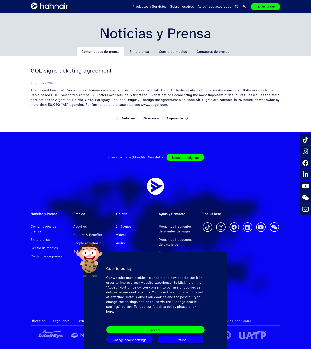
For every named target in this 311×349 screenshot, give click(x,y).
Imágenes (123, 227)
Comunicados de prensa (100, 52)
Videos (121, 235)
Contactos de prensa (213, 52)
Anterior (128, 118)
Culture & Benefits (87, 235)
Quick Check (265, 7)
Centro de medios (173, 52)
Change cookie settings (129, 340)
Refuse (181, 340)
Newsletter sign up (185, 158)
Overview (151, 118)
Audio (120, 243)
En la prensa (139, 52)
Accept (155, 330)
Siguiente (175, 118)
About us (80, 227)
